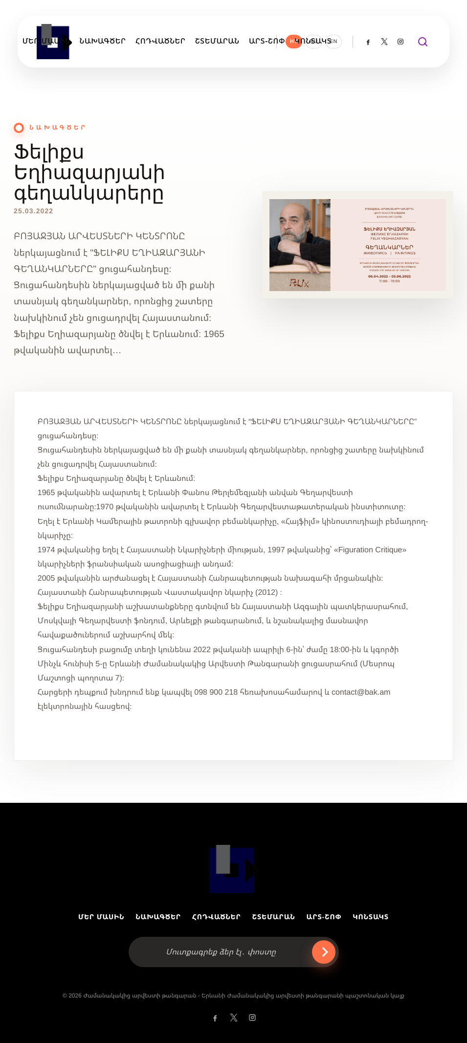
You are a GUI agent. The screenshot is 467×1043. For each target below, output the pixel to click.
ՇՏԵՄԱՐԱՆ (273, 917)
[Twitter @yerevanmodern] (384, 41)
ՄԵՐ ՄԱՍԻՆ (101, 917)
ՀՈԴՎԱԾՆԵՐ (216, 917)
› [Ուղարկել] (323, 952)
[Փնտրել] (422, 41)
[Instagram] (400, 41)
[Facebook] (368, 41)
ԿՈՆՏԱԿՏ (371, 917)
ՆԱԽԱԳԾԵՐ (158, 917)
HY (294, 42)
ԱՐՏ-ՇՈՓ (324, 917)
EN (333, 42)
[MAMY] (234, 869)
